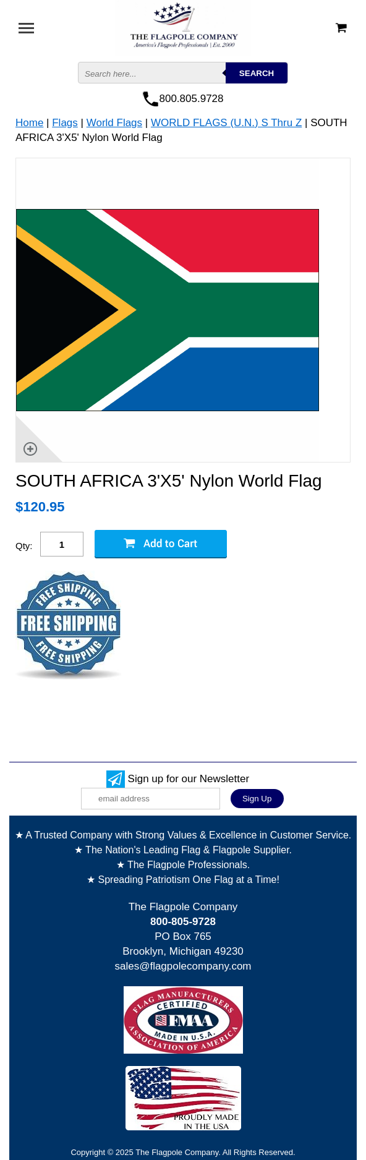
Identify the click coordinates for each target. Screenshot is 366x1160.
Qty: (24, 545)
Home (29, 123)
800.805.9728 (192, 98)
